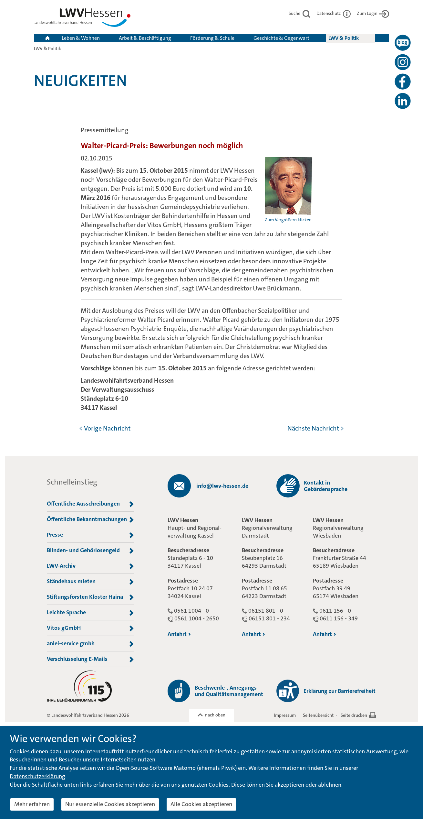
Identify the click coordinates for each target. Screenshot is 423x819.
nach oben (215, 715)
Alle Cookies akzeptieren (201, 804)
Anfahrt (179, 634)
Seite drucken (354, 715)
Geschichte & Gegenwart (281, 38)
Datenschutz (333, 13)
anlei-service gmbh (90, 643)
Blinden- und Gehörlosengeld (90, 550)
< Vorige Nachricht (104, 428)
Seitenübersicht (318, 715)
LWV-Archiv (90, 566)
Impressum (285, 715)
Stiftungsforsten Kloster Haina (90, 597)
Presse (90, 535)
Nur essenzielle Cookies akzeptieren (110, 804)
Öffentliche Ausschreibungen (90, 504)
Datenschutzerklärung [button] (37, 776)
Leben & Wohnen (81, 38)
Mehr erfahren (32, 804)
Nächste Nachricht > (315, 428)
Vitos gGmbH (90, 628)
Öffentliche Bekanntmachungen (90, 519)
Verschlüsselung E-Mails (90, 659)
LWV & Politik (343, 38)
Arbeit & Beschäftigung (145, 38)
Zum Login (373, 13)
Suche (299, 13)
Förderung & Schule (212, 38)
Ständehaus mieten (90, 581)
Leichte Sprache (90, 612)
